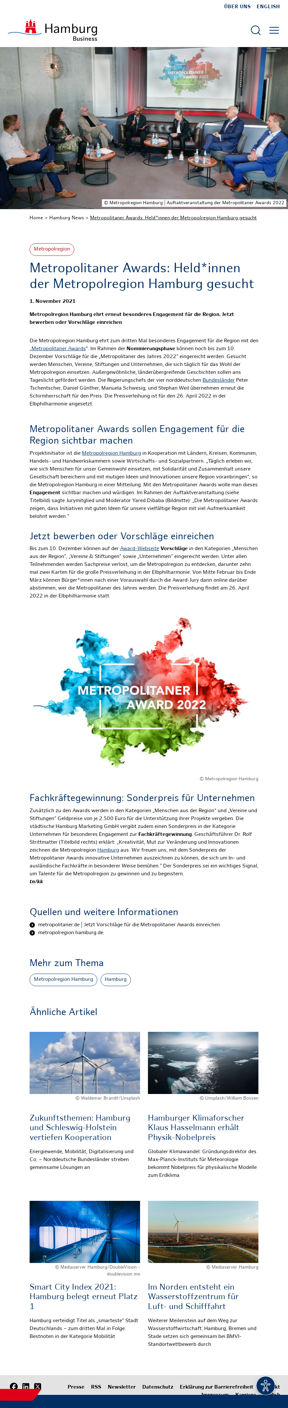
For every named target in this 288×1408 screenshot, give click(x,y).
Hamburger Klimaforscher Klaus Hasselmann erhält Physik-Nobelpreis (196, 1128)
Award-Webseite (139, 548)
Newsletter (122, 1387)
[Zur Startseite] (52, 30)
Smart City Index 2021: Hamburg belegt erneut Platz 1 (84, 1297)
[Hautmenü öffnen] (274, 30)
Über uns (237, 7)
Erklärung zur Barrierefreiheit (216, 1387)
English (268, 7)
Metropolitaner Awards (59, 349)
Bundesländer (219, 380)
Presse (76, 1387)
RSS (96, 1387)
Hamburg (108, 850)
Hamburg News (66, 218)
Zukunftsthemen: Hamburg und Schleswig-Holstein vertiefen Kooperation (80, 1128)
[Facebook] (14, 1387)
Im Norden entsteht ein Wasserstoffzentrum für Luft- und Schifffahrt (193, 1297)
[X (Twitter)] (37, 1387)
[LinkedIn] (26, 1387)
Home (36, 218)
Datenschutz (157, 1387)
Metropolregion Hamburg (111, 453)
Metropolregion (52, 249)
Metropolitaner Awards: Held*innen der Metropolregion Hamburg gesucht (173, 218)
